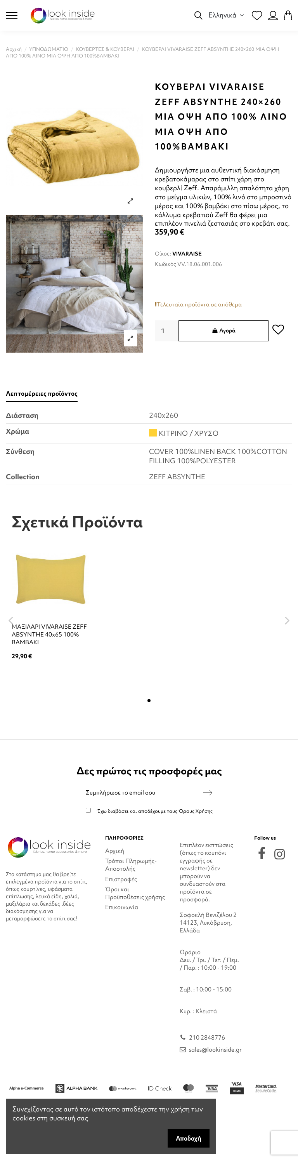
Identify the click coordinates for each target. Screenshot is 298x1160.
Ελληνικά (227, 14)
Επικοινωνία (121, 907)
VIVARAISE (187, 253)
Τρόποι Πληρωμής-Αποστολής (131, 865)
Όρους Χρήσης (195, 811)
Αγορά (223, 330)
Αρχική (114, 851)
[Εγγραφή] (207, 793)
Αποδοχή (188, 1138)
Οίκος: (163, 253)
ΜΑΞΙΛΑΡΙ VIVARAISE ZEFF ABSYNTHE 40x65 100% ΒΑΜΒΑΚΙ (49, 634)
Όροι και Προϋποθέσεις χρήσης (135, 893)
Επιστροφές (121, 879)
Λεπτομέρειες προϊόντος (42, 394)
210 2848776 (207, 1038)
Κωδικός (165, 264)
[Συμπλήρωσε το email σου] (144, 793)
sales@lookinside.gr (215, 1050)
